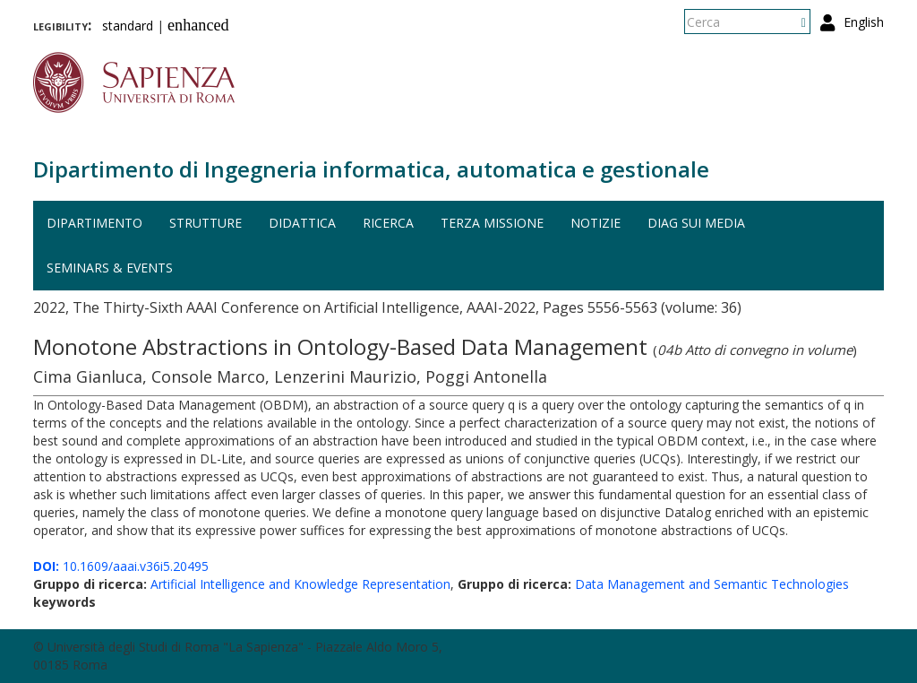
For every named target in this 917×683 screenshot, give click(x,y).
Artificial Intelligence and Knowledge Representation (300, 583)
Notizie (595, 222)
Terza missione (492, 222)
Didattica (302, 222)
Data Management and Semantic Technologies (712, 583)
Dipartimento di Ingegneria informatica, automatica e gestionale (371, 169)
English (864, 21)
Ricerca (388, 222)
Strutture (205, 222)
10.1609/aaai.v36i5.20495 (121, 566)
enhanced (198, 25)
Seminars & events (110, 267)
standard (127, 25)
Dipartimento (94, 222)
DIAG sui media (696, 222)
